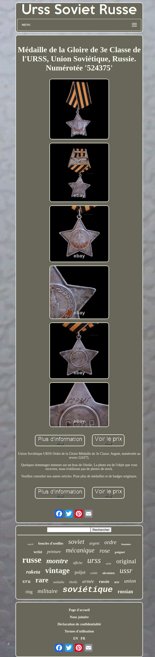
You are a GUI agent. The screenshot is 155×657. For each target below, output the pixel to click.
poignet (120, 552)
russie (104, 581)
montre (57, 561)
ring (28, 591)
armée (88, 581)
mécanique (80, 550)
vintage (57, 570)
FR (83, 638)
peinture (54, 551)
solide (93, 573)
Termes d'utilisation (79, 631)
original (126, 561)
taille (108, 563)
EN (75, 638)
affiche (77, 563)
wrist (38, 552)
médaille (58, 582)
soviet (76, 541)
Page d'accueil (79, 610)
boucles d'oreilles (50, 543)
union (130, 581)
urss (94, 560)
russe (32, 560)
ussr (126, 570)
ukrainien (108, 573)
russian (125, 591)
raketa (33, 572)
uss (116, 582)
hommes (126, 544)
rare (41, 580)
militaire (47, 591)
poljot (80, 572)
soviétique (87, 589)
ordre (110, 542)
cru (27, 581)
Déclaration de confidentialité (79, 624)
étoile (73, 582)
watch (30, 544)
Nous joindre (79, 617)
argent (94, 543)
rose (104, 550)
